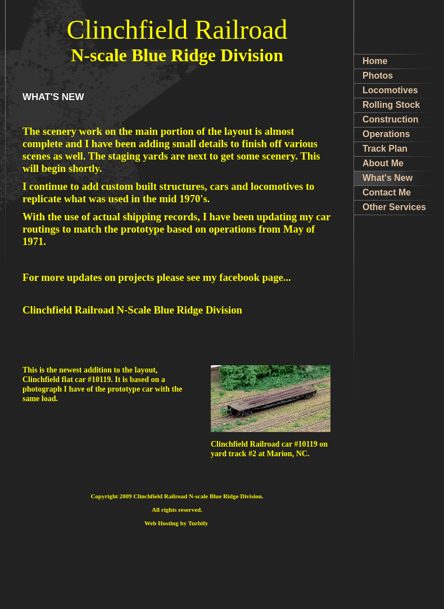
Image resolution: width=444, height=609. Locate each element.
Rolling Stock (391, 105)
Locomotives (390, 90)
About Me (383, 163)
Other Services (394, 207)
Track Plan (385, 148)
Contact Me (387, 192)
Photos (378, 75)
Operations (386, 134)
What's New (388, 178)
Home (375, 61)
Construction (391, 119)
